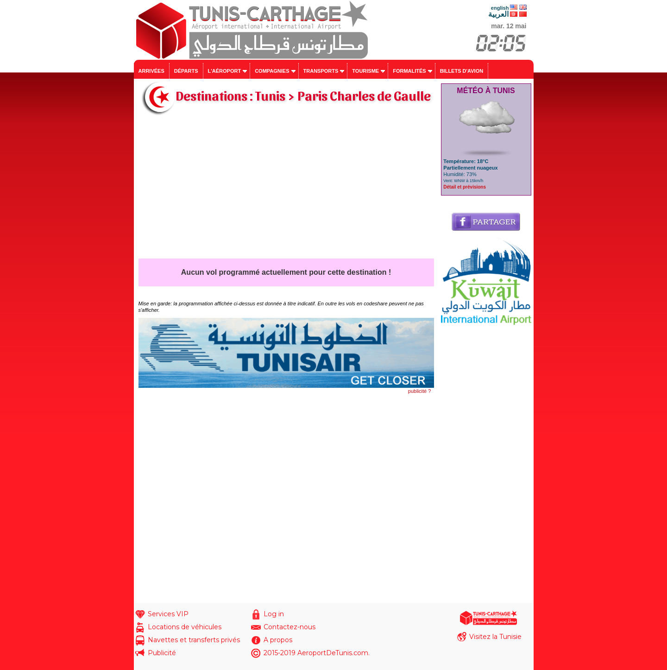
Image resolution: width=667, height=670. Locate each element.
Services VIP (168, 614)
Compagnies (272, 71)
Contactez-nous (289, 627)
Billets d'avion (461, 71)
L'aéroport (224, 71)
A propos (278, 640)
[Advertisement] (286, 189)
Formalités (409, 71)
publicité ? (419, 391)
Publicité (162, 653)
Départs (186, 71)
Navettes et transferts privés (194, 640)
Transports (321, 71)
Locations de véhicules (184, 627)
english (500, 8)
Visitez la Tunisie (495, 636)
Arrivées (151, 71)
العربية (498, 14)
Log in (274, 614)
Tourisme (365, 71)
